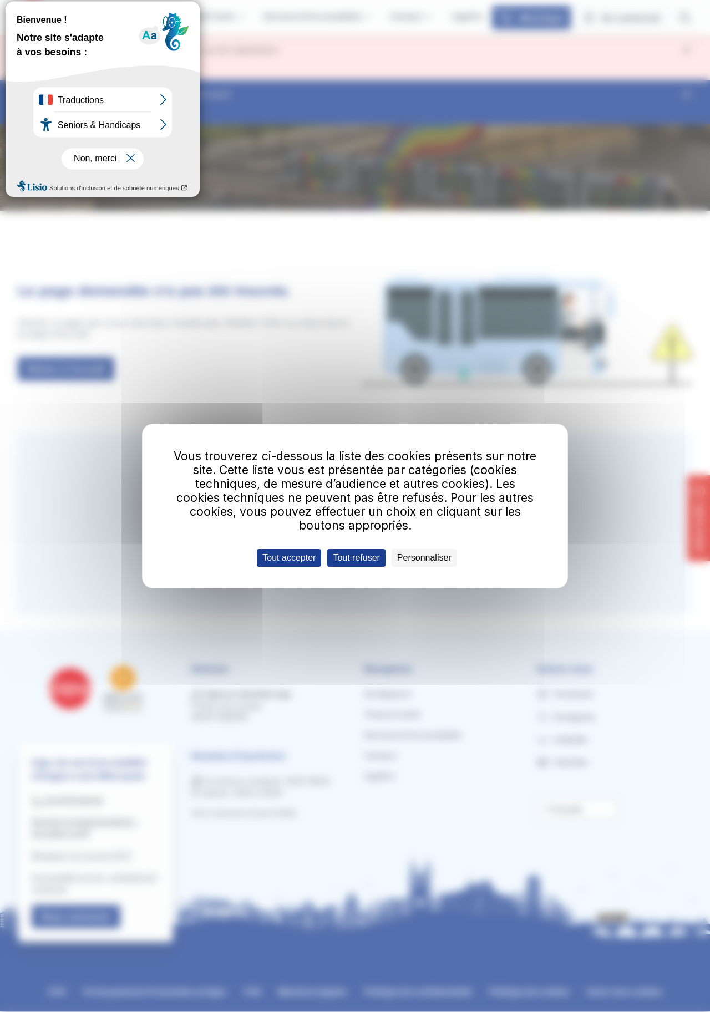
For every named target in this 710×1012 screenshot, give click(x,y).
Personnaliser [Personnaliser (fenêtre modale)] (424, 557)
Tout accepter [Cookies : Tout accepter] (289, 557)
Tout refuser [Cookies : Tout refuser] (356, 557)
